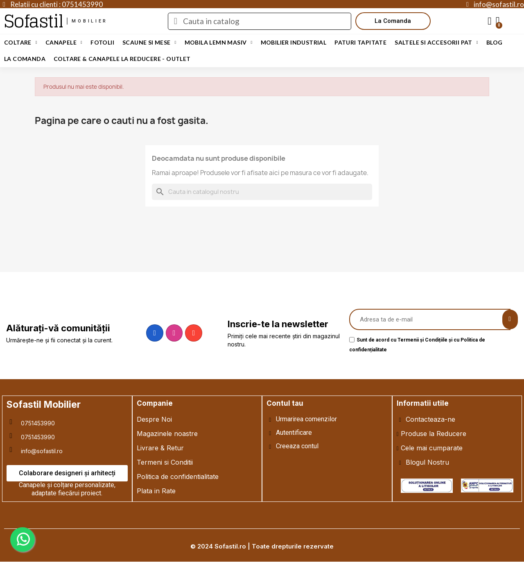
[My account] (490, 21)
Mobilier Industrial (294, 42)
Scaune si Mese (149, 42)
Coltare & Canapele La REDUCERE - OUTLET (122, 58)
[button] (393, 21)
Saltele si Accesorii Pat (436, 42)
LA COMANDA (24, 58)
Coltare (20, 42)
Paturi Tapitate (360, 42)
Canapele (63, 42)
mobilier (90, 21)
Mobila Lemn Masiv (219, 42)
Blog (494, 42)
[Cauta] (262, 192)
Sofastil (33, 21)
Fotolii (102, 42)
